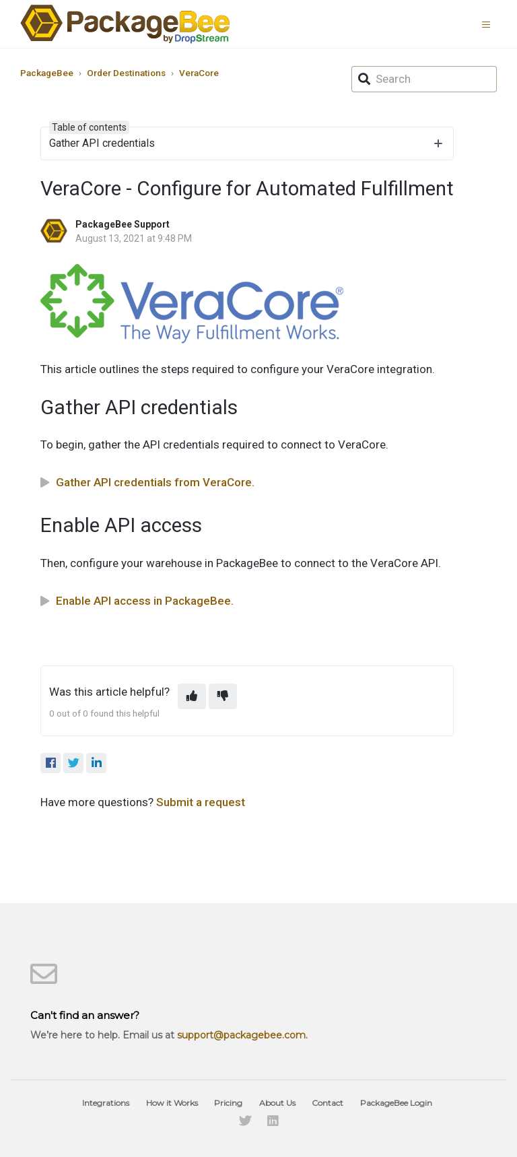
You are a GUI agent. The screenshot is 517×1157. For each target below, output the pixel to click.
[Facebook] (50, 763)
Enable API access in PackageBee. (145, 600)
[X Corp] (73, 763)
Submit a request (200, 802)
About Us (277, 1103)
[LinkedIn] (96, 763)
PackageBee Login (396, 1103)
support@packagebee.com (241, 1035)
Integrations (105, 1103)
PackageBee (46, 72)
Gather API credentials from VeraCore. (155, 482)
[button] (489, 23)
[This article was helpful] (192, 696)
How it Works (172, 1103)
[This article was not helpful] (223, 696)
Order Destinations (126, 72)
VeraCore (199, 72)
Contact (327, 1103)
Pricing (228, 1103)
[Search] (424, 79)
